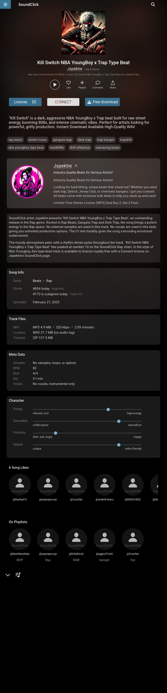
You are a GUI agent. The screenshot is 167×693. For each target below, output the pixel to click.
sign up (26, 595)
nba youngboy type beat (26, 148)
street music (37, 140)
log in (42, 595)
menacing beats (108, 148)
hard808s (57, 148)
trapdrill (126, 140)
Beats (37, 281)
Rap (49, 281)
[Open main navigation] (5, 4)
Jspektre (74, 68)
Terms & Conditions (48, 643)
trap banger (105, 140)
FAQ (27, 643)
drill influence (80, 148)
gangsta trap (62, 140)
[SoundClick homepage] (28, 4)
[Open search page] (162, 4)
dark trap (84, 140)
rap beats (15, 140)
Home (15, 643)
